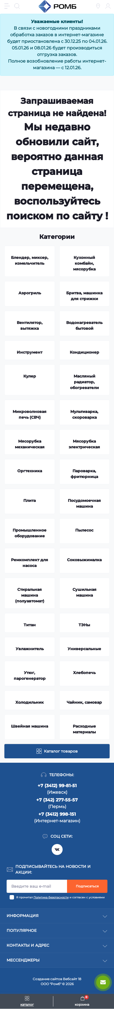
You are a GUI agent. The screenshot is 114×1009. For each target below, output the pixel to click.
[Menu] (7, 6)
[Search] (17, 6)
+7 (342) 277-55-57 (57, 800)
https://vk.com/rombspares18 (57, 849)
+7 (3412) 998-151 (57, 814)
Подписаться (87, 886)
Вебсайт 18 (72, 979)
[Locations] (98, 6)
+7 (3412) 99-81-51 (57, 785)
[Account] (108, 6)
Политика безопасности (51, 897)
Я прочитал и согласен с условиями (60, 897)
